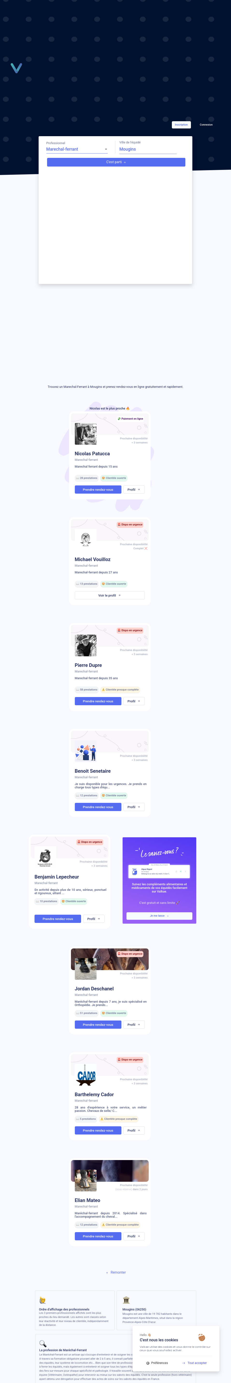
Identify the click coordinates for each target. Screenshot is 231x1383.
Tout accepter (193, 1363)
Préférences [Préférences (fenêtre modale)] (157, 1363)
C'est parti (116, 162)
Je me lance (159, 915)
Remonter (115, 1272)
